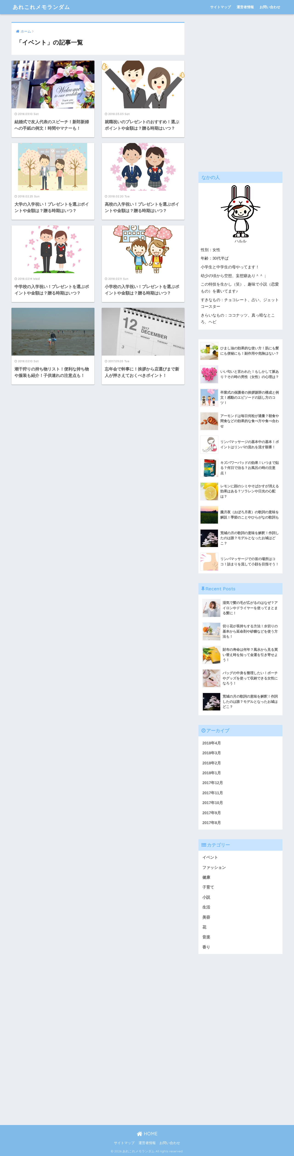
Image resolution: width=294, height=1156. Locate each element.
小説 (206, 897)
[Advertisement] (240, 91)
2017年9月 (211, 813)
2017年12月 (212, 783)
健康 (206, 877)
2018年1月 (211, 773)
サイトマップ (220, 7)
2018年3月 (211, 753)
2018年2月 (211, 763)
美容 (206, 917)
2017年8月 (211, 823)
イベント (210, 857)
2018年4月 (211, 743)
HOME (147, 1133)
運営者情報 (245, 7)
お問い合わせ (270, 7)
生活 (206, 907)
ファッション (214, 867)
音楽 (206, 937)
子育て (208, 887)
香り (206, 947)
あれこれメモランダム (41, 7)
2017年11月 (212, 793)
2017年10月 (212, 803)
